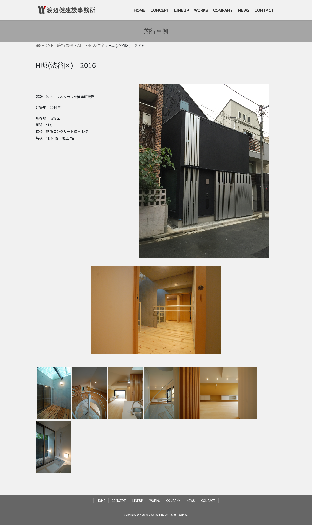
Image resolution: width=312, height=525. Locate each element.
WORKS (154, 500)
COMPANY (173, 500)
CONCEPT (119, 500)
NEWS (190, 500)
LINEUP (137, 500)
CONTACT (208, 500)
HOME (101, 500)
